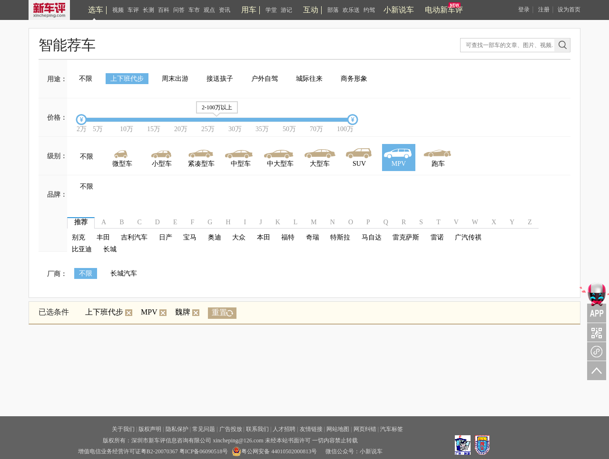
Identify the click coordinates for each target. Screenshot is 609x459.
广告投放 (230, 429)
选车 (95, 10)
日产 (165, 237)
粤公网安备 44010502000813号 (274, 451)
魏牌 (187, 312)
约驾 (369, 10)
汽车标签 (391, 429)
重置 (219, 312)
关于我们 (123, 429)
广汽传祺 (468, 237)
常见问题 (203, 429)
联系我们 (257, 429)
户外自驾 (264, 78)
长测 (148, 10)
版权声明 (149, 429)
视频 (118, 10)
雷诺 (437, 237)
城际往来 (309, 78)
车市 (194, 10)
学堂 (271, 10)
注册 (544, 9)
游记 (286, 10)
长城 (110, 249)
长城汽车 (123, 273)
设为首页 (569, 9)
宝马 (189, 237)
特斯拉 (340, 237)
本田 (263, 237)
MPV (154, 312)
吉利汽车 (134, 237)
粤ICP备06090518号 (203, 451)
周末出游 (175, 78)
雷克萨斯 (406, 237)
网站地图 (337, 429)
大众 (239, 237)
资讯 (224, 10)
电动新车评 (444, 10)
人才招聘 (284, 429)
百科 (163, 10)
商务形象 (354, 78)
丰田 (103, 237)
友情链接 (311, 429)
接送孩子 (219, 78)
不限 (85, 78)
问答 (179, 10)
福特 (288, 237)
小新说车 (398, 10)
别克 (78, 237)
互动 (310, 10)
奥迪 (214, 237)
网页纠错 (365, 429)
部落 (333, 10)
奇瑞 (312, 237)
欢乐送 (351, 10)
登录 (524, 9)
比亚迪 (82, 249)
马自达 (372, 237)
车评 (133, 10)
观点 (209, 10)
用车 (248, 10)
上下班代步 (127, 78)
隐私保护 (177, 429)
